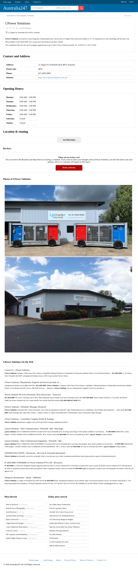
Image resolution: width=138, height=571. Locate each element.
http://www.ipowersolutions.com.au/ (53, 77)
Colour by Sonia (15, 531)
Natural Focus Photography (20, 508)
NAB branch (53, 538)
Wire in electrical (17, 504)
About (27, 2)
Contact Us (37, 2)
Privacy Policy (70, 560)
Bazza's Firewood (17, 519)
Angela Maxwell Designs (19, 523)
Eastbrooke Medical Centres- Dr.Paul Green (64, 523)
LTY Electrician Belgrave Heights (61, 519)
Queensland (10, 16)
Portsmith (30, 16)
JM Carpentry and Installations (21, 534)
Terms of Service (86, 560)
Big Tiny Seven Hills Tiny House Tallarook (64, 527)
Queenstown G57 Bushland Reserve (61, 516)
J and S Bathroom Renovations (21, 527)
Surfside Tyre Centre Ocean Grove (61, 512)
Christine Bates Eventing (19, 516)
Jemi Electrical (15, 512)
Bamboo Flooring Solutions (59, 531)
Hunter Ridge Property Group (21, 538)
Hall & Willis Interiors (57, 546)
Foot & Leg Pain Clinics (57, 508)
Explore (18, 2)
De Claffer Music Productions (59, 504)
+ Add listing (47, 560)
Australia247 (15, 8)
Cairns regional (21, 16)
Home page (7, 2)
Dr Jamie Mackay (55, 534)
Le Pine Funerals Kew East (58, 542)
